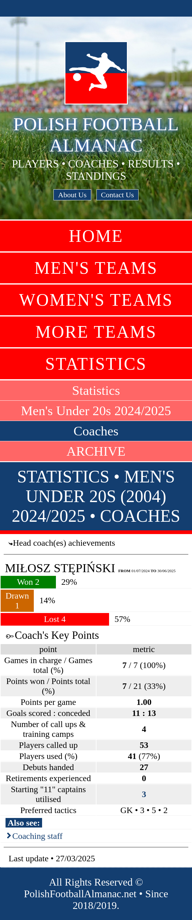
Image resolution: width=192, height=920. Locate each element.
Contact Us (117, 195)
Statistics (96, 363)
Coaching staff (37, 836)
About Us (72, 195)
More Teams (96, 331)
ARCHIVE (96, 451)
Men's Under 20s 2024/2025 (96, 410)
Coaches (95, 431)
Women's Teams (96, 299)
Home (96, 236)
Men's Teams (96, 267)
